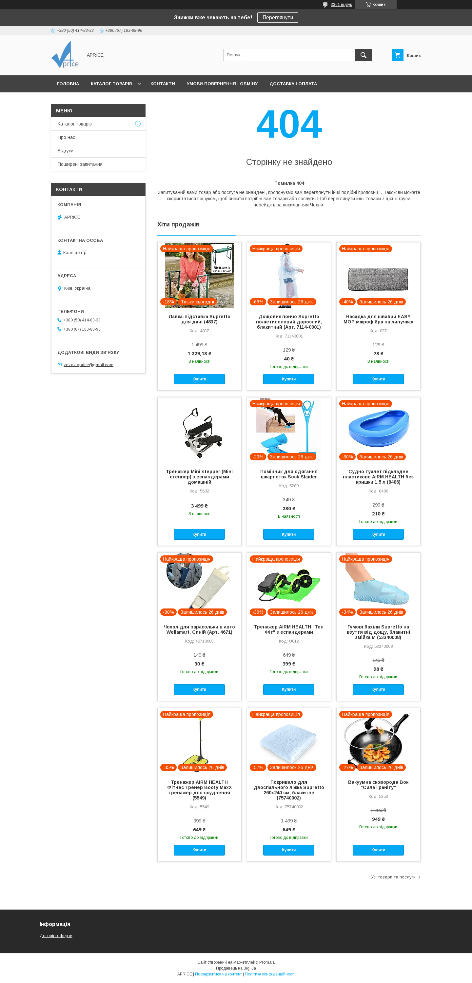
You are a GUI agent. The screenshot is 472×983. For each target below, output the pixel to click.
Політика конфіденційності (270, 974)
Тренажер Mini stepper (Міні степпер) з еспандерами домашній (199, 477)
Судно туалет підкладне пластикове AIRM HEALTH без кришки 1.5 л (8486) (378, 477)
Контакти (162, 83)
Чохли (316, 204)
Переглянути (278, 17)
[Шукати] (363, 55)
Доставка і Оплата (293, 83)
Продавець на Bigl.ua (236, 968)
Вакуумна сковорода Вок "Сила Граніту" (378, 785)
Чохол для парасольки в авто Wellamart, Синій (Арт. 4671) (199, 629)
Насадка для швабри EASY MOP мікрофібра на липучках (378, 319)
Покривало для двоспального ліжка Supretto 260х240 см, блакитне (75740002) (289, 790)
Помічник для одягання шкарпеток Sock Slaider (289, 474)
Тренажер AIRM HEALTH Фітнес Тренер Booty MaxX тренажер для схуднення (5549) (199, 790)
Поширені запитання (80, 164)
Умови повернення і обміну (222, 83)
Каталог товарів (111, 83)
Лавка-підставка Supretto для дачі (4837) (199, 319)
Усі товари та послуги (393, 877)
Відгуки (65, 150)
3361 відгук (341, 4)
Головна (68, 83)
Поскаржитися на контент (218, 974)
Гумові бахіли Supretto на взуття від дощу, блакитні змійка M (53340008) (378, 632)
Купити (199, 379)
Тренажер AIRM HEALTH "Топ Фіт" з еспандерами (289, 629)
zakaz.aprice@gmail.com (88, 364)
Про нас (66, 137)
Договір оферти (56, 935)
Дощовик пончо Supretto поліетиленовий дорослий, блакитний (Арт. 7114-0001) (289, 322)
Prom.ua (267, 962)
